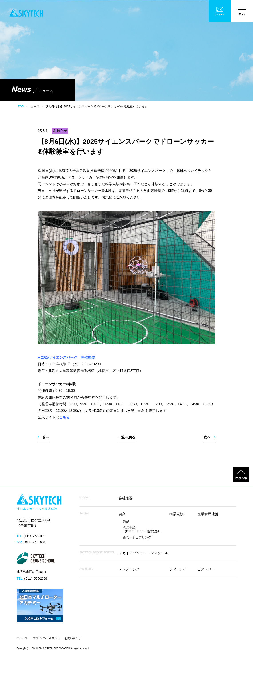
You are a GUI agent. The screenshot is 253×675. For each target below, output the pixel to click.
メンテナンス (129, 569)
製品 (126, 521)
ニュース (22, 638)
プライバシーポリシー (46, 638)
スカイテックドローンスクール (143, 553)
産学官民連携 (208, 514)
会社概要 (126, 498)
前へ (45, 437)
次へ (207, 437)
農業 (122, 514)
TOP (21, 106)
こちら (64, 417)
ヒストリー (206, 569)
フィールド (178, 569)
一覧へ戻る (126, 437)
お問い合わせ (73, 638)
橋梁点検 (176, 514)
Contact (219, 14)
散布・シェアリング (137, 537)
